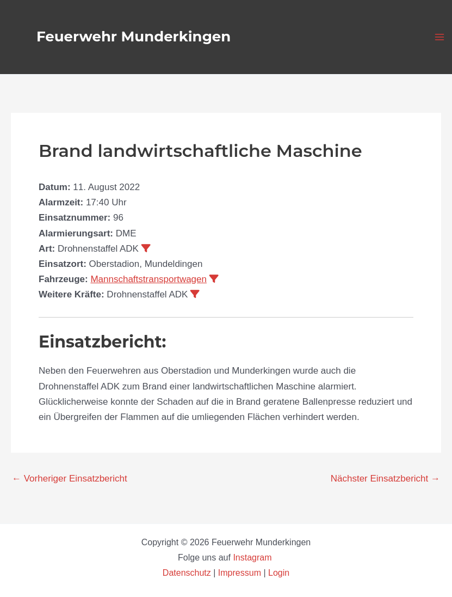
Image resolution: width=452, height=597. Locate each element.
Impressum (239, 572)
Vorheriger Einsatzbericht (69, 478)
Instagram (253, 557)
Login (278, 572)
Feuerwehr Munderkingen (133, 36)
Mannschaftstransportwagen (148, 279)
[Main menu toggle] (440, 37)
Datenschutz (188, 572)
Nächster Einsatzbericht (385, 478)
